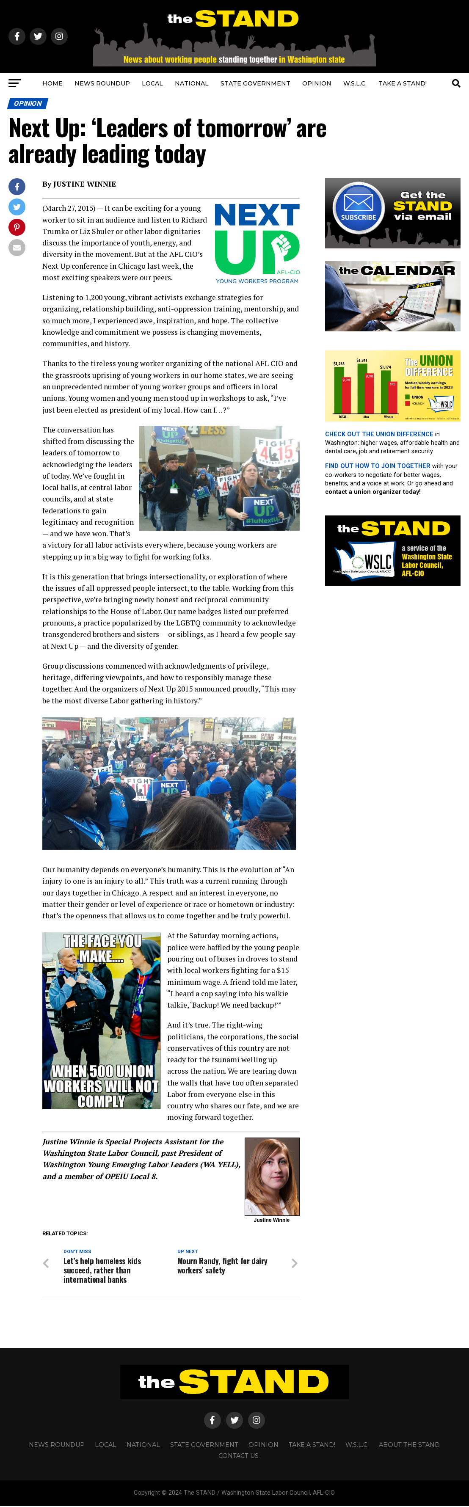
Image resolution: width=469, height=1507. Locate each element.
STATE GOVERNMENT (255, 83)
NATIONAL (192, 83)
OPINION (316, 83)
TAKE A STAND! (402, 83)
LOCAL (152, 83)
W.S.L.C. (355, 83)
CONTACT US (238, 1457)
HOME (52, 83)
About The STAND (409, 1446)
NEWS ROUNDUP (102, 83)
